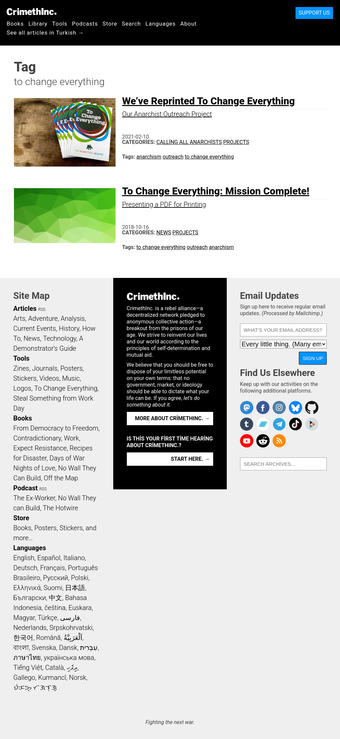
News (163, 232)
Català (54, 668)
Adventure (43, 318)
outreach (173, 157)
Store (110, 23)
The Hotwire (60, 508)
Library (38, 23)
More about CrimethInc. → (172, 418)
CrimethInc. (31, 12)
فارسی (70, 618)
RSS (41, 309)
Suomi (52, 588)
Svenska (44, 648)
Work (71, 438)
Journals (44, 368)
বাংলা (21, 648)
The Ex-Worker (34, 498)
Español (48, 558)
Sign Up (312, 358)
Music (71, 378)
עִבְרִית (89, 648)
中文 (55, 598)
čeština (54, 608)
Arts (19, 318)
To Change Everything (65, 388)
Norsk (77, 677)
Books (15, 23)
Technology (59, 338)
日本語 (75, 588)
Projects (236, 142)
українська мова (69, 658)
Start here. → (190, 459)
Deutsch (25, 568)
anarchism (148, 157)
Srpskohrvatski (71, 628)
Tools (59, 23)
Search (131, 23)
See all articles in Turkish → (45, 32)
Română (48, 638)
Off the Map (61, 478)
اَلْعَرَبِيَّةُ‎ (73, 638)
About (188, 23)
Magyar (24, 618)
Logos (22, 388)
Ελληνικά (27, 588)
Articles (25, 308)
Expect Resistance (40, 448)
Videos (49, 378)
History (69, 328)
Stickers (25, 378)
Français (52, 568)
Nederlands (29, 628)
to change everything (209, 157)
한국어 (23, 638)
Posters (71, 368)
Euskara (80, 608)
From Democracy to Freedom (55, 428)
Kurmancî (52, 677)
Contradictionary (37, 438)
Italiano (74, 558)
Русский (55, 578)
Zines (21, 368)
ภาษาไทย (27, 658)
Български (29, 598)
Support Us (314, 13)
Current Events (34, 328)
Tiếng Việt (27, 668)
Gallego (24, 677)
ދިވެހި (72, 668)
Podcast (25, 488)
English (24, 558)
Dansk (68, 648)
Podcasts (85, 23)
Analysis (72, 318)
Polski (79, 578)
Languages (160, 23)
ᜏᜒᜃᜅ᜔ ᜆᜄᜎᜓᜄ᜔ (35, 687)
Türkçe (47, 618)
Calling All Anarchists (189, 142)
